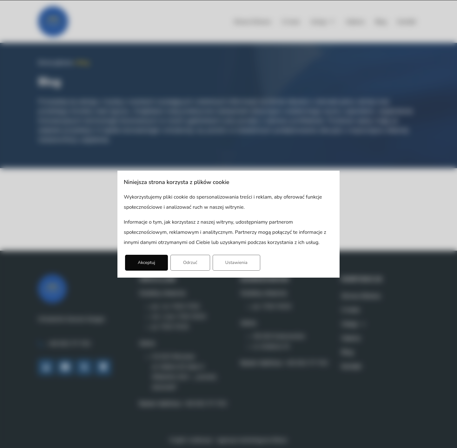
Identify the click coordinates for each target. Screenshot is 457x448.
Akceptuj (146, 263)
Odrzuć (190, 263)
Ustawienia (236, 263)
